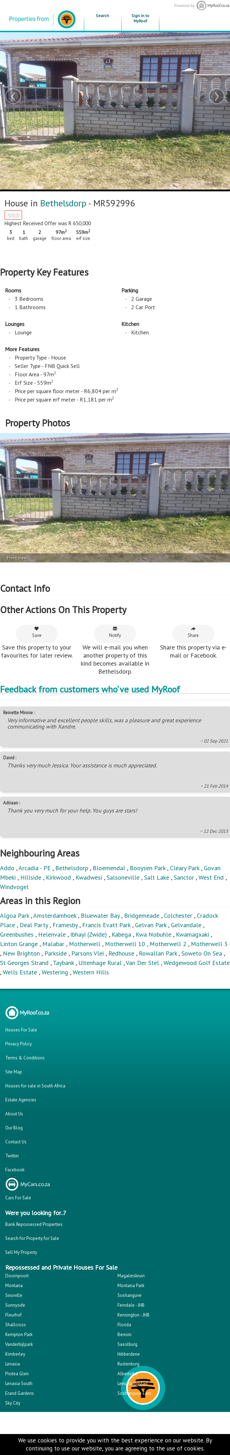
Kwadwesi (89, 877)
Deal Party (34, 925)
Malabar (53, 944)
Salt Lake (156, 877)
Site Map (13, 1072)
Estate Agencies (20, 1100)
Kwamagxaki (192, 934)
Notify (115, 632)
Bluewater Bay (100, 915)
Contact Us (16, 1142)
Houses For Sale (21, 1030)
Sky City (12, 1403)
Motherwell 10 (125, 944)
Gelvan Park (150, 925)
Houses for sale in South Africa (35, 1086)
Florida (124, 1325)
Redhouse (121, 953)
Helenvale (52, 934)
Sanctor (184, 877)
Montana (14, 1286)
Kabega (121, 934)
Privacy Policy (18, 1044)
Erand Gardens (19, 1393)
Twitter (12, 1156)
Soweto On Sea (201, 953)
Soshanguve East (134, 1393)
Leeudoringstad (132, 1383)
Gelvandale (186, 925)
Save (37, 632)
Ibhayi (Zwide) (88, 934)
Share (193, 632)
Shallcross (15, 1325)
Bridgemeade (141, 915)
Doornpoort (17, 1276)
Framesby (65, 925)
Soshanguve (129, 1295)
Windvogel (14, 887)
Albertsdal (127, 1374)
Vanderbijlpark (19, 1344)
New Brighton (21, 953)
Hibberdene (128, 1354)
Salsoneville (123, 877)
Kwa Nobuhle (153, 934)
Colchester (178, 915)
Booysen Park (147, 868)
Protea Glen (17, 1374)
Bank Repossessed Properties (34, 1224)
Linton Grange (19, 944)
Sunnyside (15, 1305)
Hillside (30, 877)
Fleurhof (13, 1315)
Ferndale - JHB (131, 1305)
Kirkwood (58, 877)
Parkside (55, 953)
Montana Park (130, 1286)
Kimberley (15, 1354)
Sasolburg (127, 1344)
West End (211, 877)
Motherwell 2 (168, 944)
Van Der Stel (142, 963)
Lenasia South (19, 1383)
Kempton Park (19, 1334)
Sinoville (13, 1295)
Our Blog (14, 1128)
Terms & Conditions (25, 1058)
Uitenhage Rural (100, 963)
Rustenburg (128, 1364)
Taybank (63, 963)
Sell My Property (21, 1252)
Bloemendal (109, 868)
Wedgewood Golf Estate (197, 963)
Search (102, 15)
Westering (55, 972)
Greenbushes (17, 934)
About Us (14, 1114)
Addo (7, 868)
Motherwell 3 (209, 944)
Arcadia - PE (35, 868)
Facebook (14, 1170)
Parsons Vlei (87, 953)
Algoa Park (14, 915)
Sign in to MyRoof (140, 18)
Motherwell (84, 944)
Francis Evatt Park (106, 925)
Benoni (124, 1334)
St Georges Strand (24, 963)
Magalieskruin (131, 1276)
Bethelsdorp (63, 203)
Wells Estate (20, 972)
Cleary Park (184, 868)
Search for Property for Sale (32, 1238)
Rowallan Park (158, 953)
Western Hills (91, 972)
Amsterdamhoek (54, 915)
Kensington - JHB (133, 1315)
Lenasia (12, 1364)
